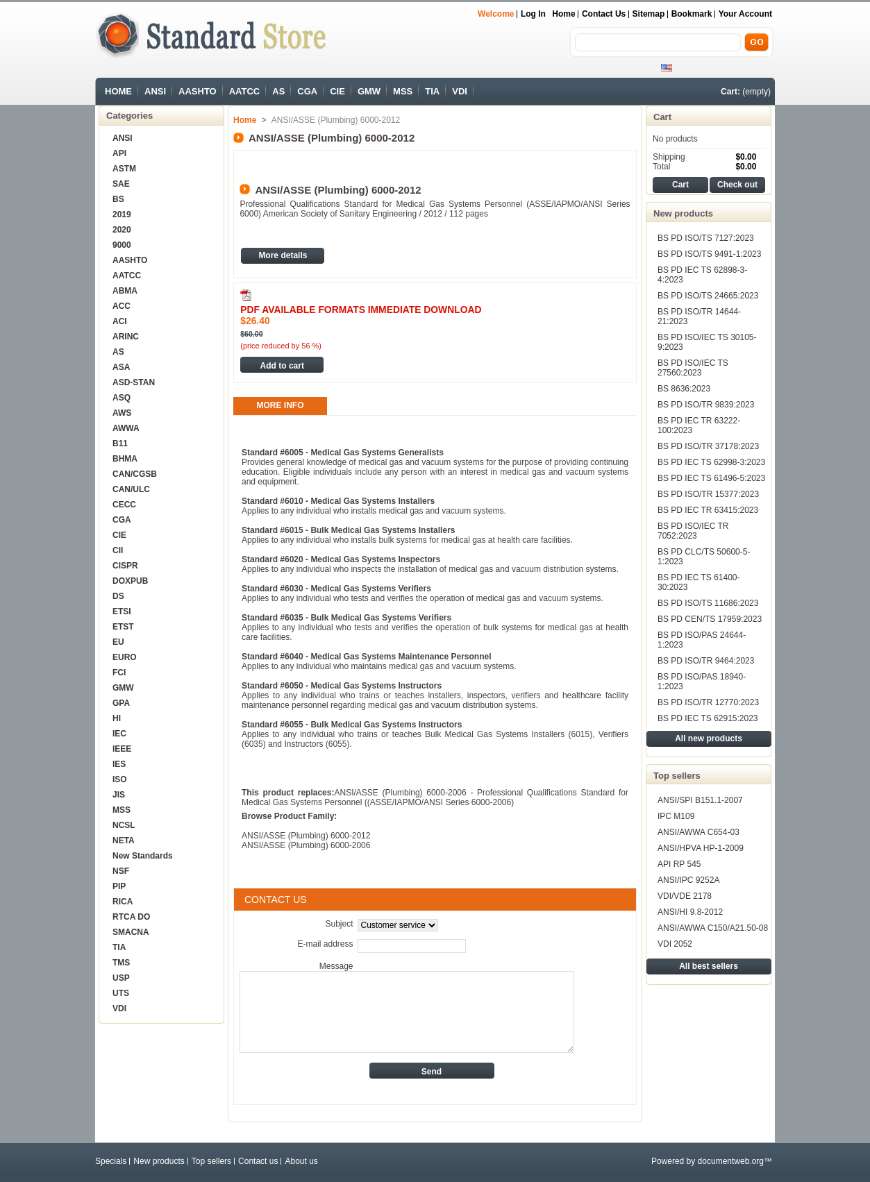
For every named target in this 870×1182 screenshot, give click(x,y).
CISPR (125, 566)
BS (118, 199)
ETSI (121, 611)
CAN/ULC (131, 489)
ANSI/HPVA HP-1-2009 (701, 848)
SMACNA (130, 932)
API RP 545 (679, 864)
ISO (119, 779)
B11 (120, 443)
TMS (121, 963)
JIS (118, 795)
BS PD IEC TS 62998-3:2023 (711, 462)
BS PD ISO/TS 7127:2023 (706, 238)
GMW (369, 91)
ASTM (124, 169)
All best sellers (708, 966)
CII (117, 550)
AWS (121, 413)
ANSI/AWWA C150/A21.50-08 (713, 928)
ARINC (125, 336)
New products (683, 213)
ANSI (155, 91)
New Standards (142, 856)
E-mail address (325, 944)
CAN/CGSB (134, 474)
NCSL (123, 825)
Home (563, 14)
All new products (708, 738)
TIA (432, 91)
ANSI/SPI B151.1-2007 (700, 800)
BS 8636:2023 (684, 389)
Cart (662, 117)
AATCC (244, 91)
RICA (122, 901)
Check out (737, 184)
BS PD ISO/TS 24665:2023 (708, 296)
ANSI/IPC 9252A (688, 880)
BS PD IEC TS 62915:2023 (708, 718)
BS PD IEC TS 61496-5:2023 (711, 478)
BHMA (124, 459)
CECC (124, 504)
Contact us (604, 14)
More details (282, 255)
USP (121, 978)
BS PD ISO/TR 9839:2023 (706, 405)
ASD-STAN (133, 382)
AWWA (126, 428)
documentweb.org (731, 1161)
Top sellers (677, 775)
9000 (121, 245)
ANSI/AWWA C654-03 (698, 832)
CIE (337, 91)
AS (278, 91)
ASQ (121, 398)
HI (116, 718)
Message (336, 966)
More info (280, 405)
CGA (307, 91)
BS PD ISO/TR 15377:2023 (708, 494)
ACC (121, 306)
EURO (124, 657)
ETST (123, 627)
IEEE (121, 749)
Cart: (730, 91)
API (119, 153)
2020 (121, 230)
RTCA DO (131, 917)
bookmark (691, 14)
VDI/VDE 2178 (685, 896)
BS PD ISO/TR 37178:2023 (708, 446)
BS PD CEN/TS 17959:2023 (710, 619)
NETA (123, 840)
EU (118, 642)
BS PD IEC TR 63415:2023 (708, 510)
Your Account (745, 14)
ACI (119, 321)
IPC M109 (676, 816)
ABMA (124, 291)
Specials (110, 1161)
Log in (533, 14)
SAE (121, 184)
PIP (119, 886)
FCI (119, 672)
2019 (121, 214)
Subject (339, 924)
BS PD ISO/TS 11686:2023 (708, 603)
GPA (121, 703)
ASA (121, 367)
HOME (118, 91)
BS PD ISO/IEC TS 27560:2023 (693, 368)
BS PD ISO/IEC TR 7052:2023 (693, 531)
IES (119, 764)
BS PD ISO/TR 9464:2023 (706, 661)
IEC (119, 733)
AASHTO (197, 91)
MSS (402, 91)
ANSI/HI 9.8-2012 (690, 912)
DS (118, 596)
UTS (120, 993)
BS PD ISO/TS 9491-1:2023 (709, 254)
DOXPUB (130, 581)
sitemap (649, 14)
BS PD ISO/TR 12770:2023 (708, 702)
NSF (120, 871)
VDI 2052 (675, 944)
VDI (459, 91)
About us (301, 1161)
